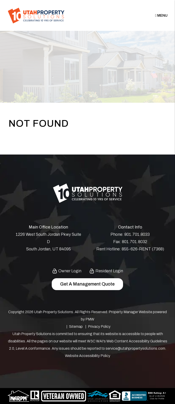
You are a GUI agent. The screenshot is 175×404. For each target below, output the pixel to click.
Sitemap (76, 326)
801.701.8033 (137, 234)
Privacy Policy (99, 326)
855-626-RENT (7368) (143, 249)
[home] (36, 15)
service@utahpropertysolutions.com (135, 348)
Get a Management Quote (87, 283)
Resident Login (106, 271)
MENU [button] (161, 15)
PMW (89, 319)
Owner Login (66, 271)
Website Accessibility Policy (87, 356)
